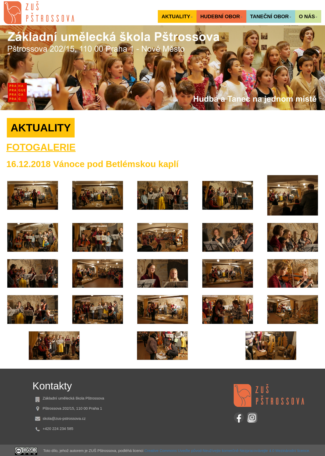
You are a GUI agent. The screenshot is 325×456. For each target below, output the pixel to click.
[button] (177, 16)
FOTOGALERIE (41, 147)
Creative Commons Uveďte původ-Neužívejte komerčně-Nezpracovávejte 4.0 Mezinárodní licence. (227, 450)
